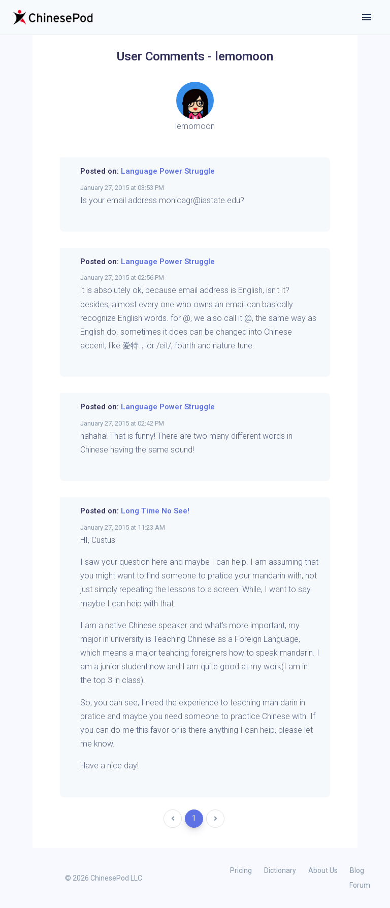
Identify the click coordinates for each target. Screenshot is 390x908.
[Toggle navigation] (366, 17)
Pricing (241, 870)
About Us (323, 870)
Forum (359, 885)
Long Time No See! (155, 510)
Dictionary (280, 870)
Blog (357, 870)
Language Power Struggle (168, 171)
